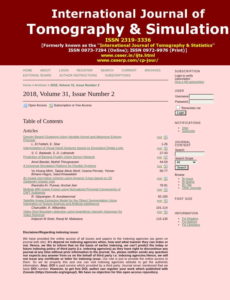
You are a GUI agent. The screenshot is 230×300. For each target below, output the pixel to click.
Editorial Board (37, 75)
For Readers (190, 218)
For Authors (189, 221)
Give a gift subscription (189, 81)
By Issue (187, 178)
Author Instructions (78, 75)
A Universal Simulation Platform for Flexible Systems (59, 165)
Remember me (191, 108)
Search (107, 70)
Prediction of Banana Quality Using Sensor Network (59, 157)
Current (129, 70)
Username (181, 96)
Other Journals (191, 187)
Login (64, 70)
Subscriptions (118, 75)
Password (181, 101)
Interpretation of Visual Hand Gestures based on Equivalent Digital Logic (73, 148)
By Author (188, 181)
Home (27, 70)
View (185, 127)
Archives (153, 70)
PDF (159, 137)
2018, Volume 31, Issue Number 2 (74, 85)
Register (85, 70)
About (45, 70)
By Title (186, 184)
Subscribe (188, 131)
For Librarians (191, 224)
